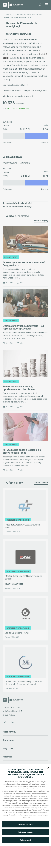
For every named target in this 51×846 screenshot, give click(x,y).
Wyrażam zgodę (25, 824)
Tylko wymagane (25, 832)
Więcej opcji (25, 840)
